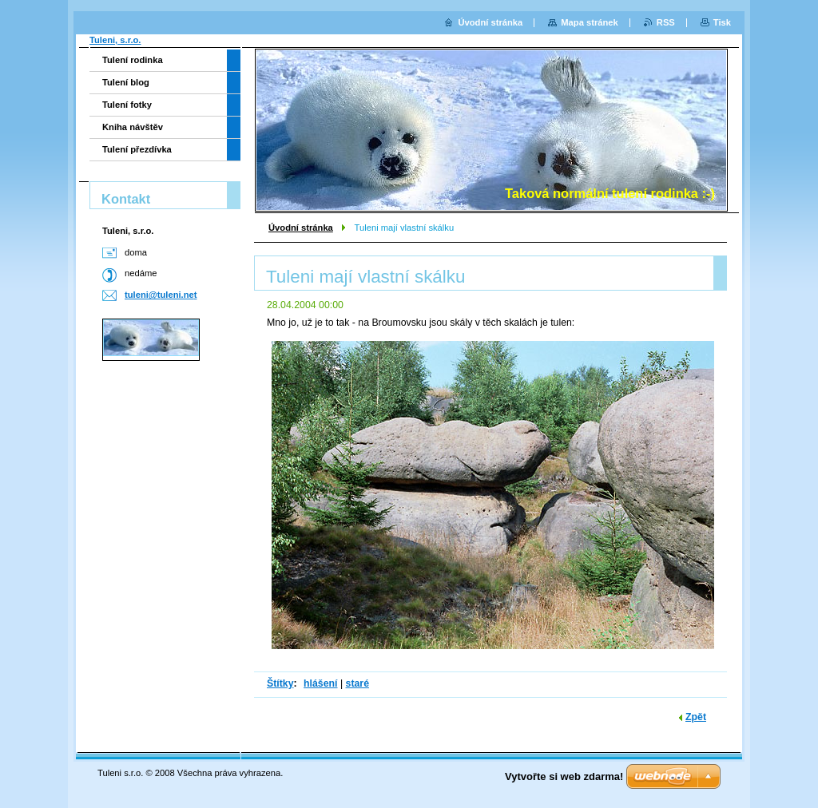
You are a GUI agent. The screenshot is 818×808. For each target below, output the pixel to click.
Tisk (722, 22)
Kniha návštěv (132, 127)
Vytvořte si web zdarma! (564, 776)
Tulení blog (125, 82)
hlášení (320, 683)
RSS (666, 22)
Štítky (280, 683)
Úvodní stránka (300, 227)
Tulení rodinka (132, 60)
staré (357, 683)
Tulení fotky (127, 104)
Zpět (695, 717)
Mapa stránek (589, 22)
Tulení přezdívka (137, 149)
